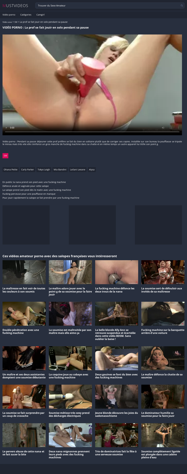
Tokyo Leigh (44, 169)
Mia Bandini (60, 169)
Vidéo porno (9, 15)
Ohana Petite (10, 169)
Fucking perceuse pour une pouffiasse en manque (29, 194)
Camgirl (40, 15)
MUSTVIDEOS (15, 6)
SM (15, 22)
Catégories (25, 15)
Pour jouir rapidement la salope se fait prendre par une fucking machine (41, 198)
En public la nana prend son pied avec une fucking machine (34, 182)
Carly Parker (27, 169)
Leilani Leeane (77, 169)
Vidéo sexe (7, 22)
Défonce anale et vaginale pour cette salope (26, 186)
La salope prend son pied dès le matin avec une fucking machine (37, 190)
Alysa (92, 169)
